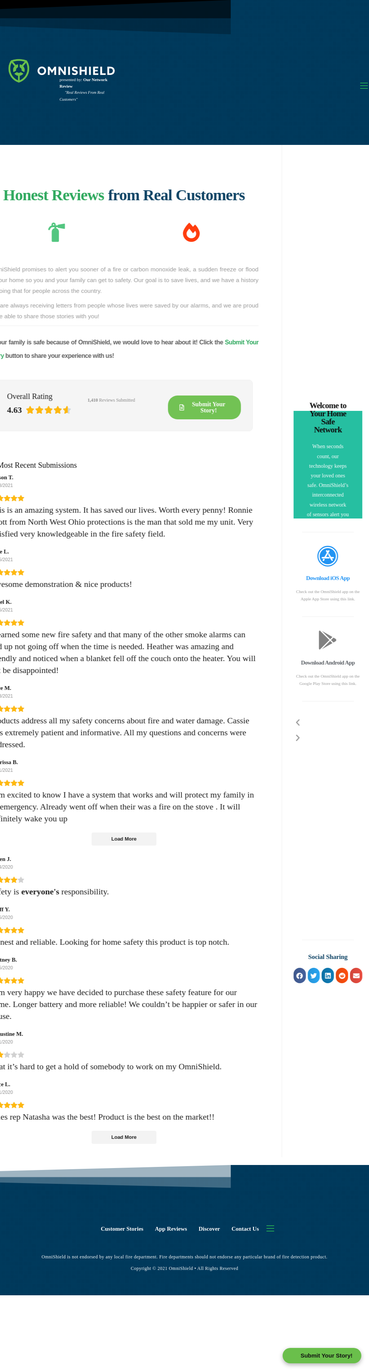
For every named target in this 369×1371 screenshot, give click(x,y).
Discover (209, 1229)
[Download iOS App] (342, 555)
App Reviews (171, 1229)
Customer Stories (122, 1229)
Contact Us (245, 1229)
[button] (314, 975)
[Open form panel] (322, 1355)
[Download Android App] (342, 640)
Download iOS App (342, 578)
